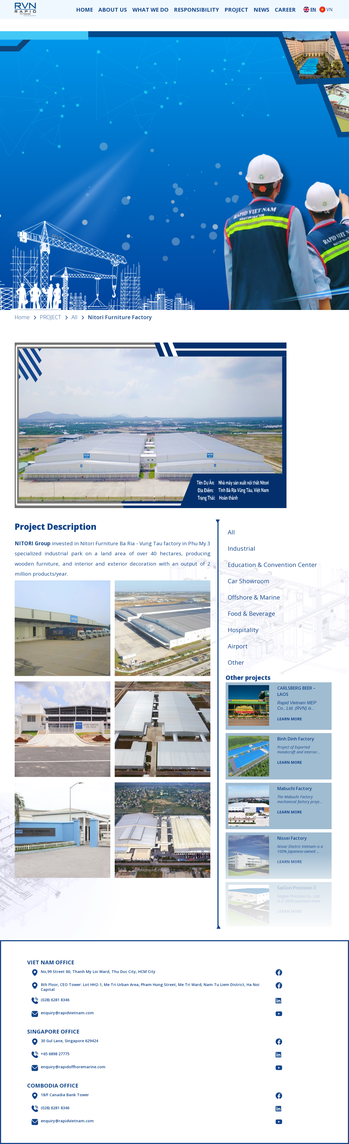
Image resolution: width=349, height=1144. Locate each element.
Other (236, 662)
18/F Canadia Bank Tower (65, 1094)
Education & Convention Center (272, 564)
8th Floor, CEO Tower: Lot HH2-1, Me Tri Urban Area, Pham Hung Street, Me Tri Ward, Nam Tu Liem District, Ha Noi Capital (150, 987)
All (74, 317)
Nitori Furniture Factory (120, 317)
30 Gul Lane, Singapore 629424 (69, 1040)
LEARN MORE (289, 718)
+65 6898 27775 (55, 1053)
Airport (238, 646)
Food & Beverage (251, 613)
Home (22, 317)
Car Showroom (248, 581)
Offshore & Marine (254, 597)
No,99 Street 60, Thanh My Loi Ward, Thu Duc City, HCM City (98, 971)
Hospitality (243, 630)
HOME (84, 9)
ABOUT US (112, 9)
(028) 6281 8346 (55, 999)
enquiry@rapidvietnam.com (67, 1012)
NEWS (261, 9)
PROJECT (236, 9)
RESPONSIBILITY (196, 9)
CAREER (285, 9)
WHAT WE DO (150, 9)
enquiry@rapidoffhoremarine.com (73, 1066)
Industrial (241, 548)
